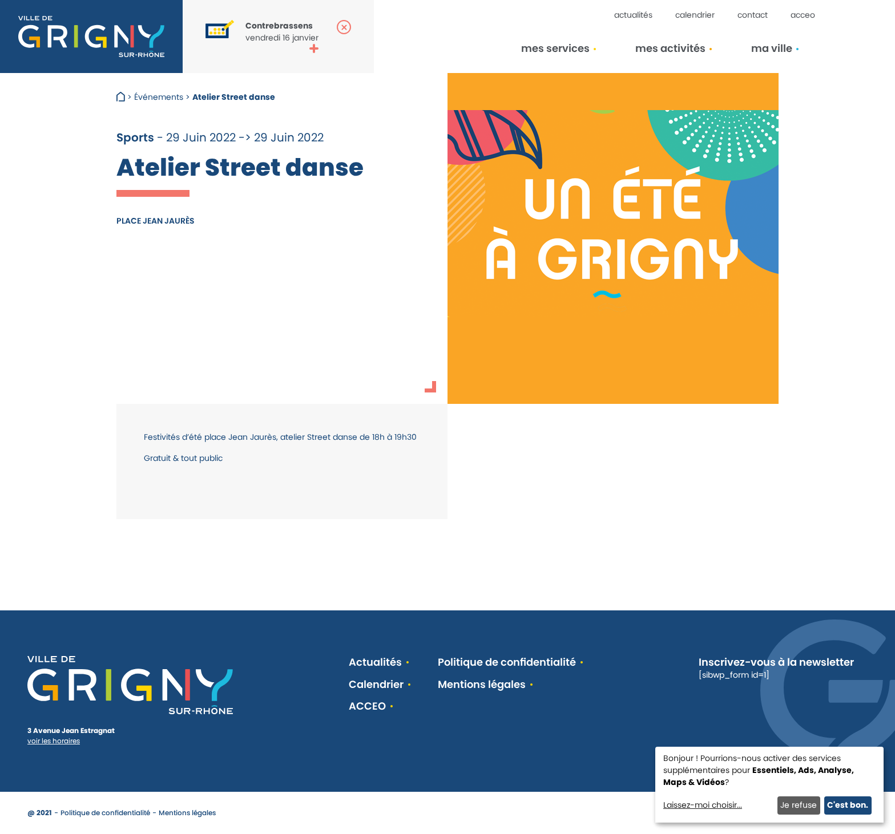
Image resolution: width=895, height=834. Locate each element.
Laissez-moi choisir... (702, 805)
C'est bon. (847, 805)
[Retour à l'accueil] (91, 36)
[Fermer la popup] (344, 27)
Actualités (633, 15)
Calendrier (695, 15)
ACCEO (803, 15)
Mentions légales (482, 684)
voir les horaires (53, 741)
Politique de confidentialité (507, 662)
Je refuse (798, 805)
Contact (752, 15)
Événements (158, 97)
